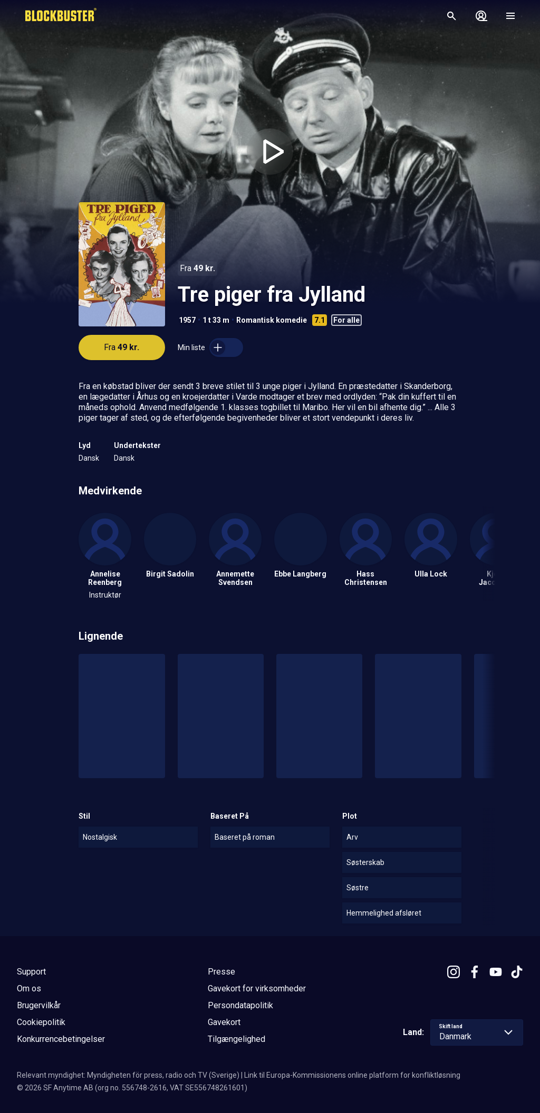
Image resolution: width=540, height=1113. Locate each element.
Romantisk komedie (271, 320)
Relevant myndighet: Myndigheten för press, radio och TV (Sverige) (128, 1075)
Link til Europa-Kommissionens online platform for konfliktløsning (352, 1075)
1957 (187, 320)
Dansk (89, 458)
